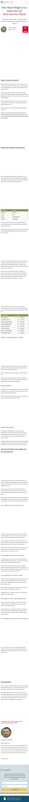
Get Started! (14, 789)
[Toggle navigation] (26, 2)
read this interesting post (21, 697)
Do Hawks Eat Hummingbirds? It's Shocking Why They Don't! (11, 722)
